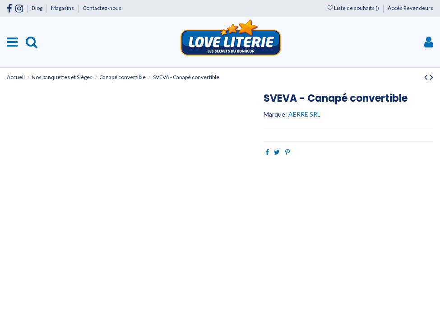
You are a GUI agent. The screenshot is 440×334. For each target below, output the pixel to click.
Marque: (275, 114)
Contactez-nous (102, 8)
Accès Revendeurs (410, 8)
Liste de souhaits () (354, 8)
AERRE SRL (304, 114)
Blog (37, 8)
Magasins (63, 8)
